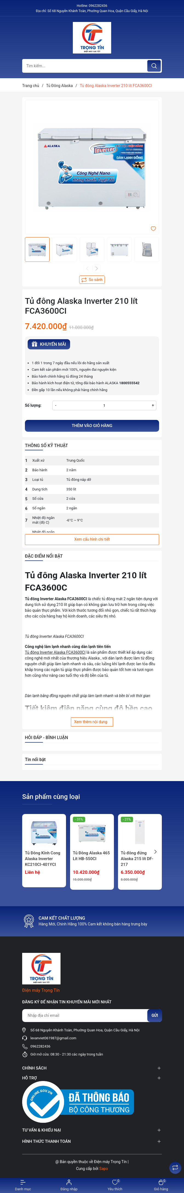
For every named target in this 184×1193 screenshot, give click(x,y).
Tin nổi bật (35, 759)
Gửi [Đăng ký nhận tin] (154, 1015)
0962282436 (98, 6)
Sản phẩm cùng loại (51, 797)
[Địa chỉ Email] (92, 1015)
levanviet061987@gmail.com (53, 1038)
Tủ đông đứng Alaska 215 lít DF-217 (137, 858)
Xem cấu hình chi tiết (92, 539)
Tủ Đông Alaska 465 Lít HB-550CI (91, 855)
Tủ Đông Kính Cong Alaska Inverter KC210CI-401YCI (42, 858)
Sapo (103, 1168)
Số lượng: (33, 405)
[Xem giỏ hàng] (161, 1185)
